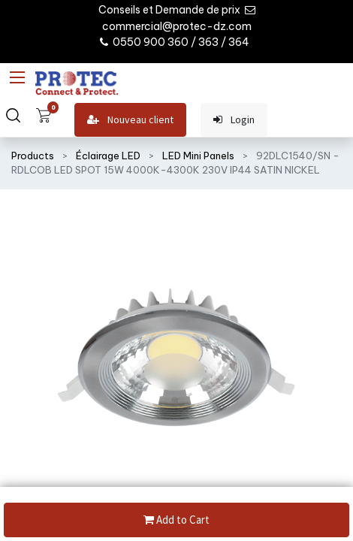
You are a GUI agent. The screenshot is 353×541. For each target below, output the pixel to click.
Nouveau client (130, 120)
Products (32, 156)
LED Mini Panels (198, 156)
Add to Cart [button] (176, 520)
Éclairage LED (108, 156)
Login (234, 120)
